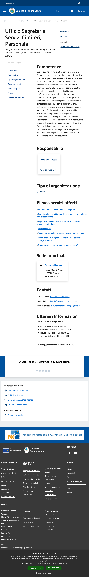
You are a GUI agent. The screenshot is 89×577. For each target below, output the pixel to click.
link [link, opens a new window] (66, 563)
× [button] (86, 552)
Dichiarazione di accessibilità (51, 528)
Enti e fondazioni (7, 481)
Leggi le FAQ (28, 522)
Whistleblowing (51, 498)
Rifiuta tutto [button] (53, 568)
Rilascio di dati (44, 228)
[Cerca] (84, 11)
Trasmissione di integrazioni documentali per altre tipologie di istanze (59, 239)
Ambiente (48, 483)
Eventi (69, 492)
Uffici (29, 20)
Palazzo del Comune (53, 265)
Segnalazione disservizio (32, 518)
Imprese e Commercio (31, 478)
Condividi (65, 31)
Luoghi (69, 488)
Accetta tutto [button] (35, 568)
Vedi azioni (65, 36)
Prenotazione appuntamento (28, 512)
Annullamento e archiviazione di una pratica (57, 209)
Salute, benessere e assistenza (52, 489)
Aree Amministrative (9, 473)
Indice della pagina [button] (14, 63)
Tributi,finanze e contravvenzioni (51, 478)
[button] (44, 573)
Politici (4, 485)
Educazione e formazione (28, 493)
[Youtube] (71, 10)
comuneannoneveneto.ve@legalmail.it (65, 305)
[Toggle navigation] (4, 10)
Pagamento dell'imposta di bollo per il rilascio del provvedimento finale (59, 223)
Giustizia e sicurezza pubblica (53, 470)
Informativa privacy (52, 518)
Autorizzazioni (50, 494)
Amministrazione (17, 20)
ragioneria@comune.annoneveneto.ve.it (63, 301)
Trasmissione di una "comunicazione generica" (58, 245)
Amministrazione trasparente (51, 512)
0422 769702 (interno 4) (59, 296)
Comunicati (71, 473)
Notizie (69, 468)
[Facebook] (65, 10)
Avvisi (69, 477)
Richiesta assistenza (31, 526)
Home (5, 20)
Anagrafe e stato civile (31, 470)
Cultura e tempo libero (31, 474)
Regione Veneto (9, 3)
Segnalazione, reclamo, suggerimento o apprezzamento (62, 233)
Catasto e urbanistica (31, 483)
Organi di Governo (8, 468)
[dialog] (44, 563)
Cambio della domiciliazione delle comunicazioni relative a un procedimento (62, 215)
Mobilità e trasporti (30, 487)
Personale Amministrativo (7, 491)
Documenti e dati (8, 496)
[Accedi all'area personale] (79, 3)
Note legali (49, 522)
